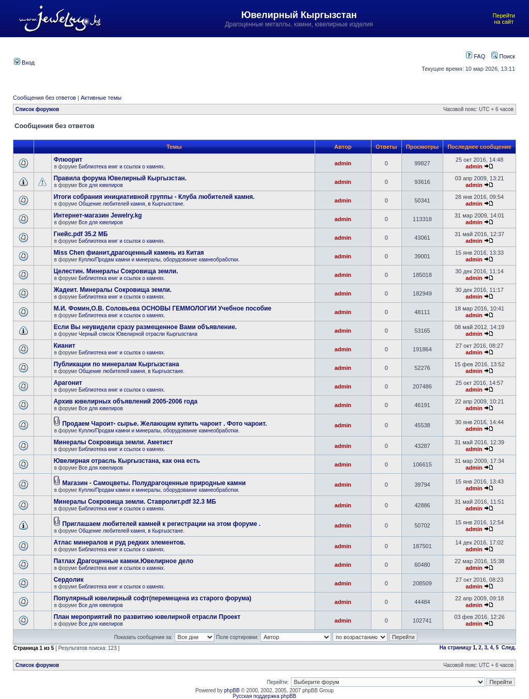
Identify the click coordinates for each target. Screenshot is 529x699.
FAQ (475, 56)
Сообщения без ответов (44, 98)
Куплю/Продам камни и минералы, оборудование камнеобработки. (159, 259)
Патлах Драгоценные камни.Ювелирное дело (124, 561)
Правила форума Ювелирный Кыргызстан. (120, 178)
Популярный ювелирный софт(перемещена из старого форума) (153, 598)
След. (509, 647)
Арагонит (68, 382)
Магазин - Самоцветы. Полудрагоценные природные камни (153, 483)
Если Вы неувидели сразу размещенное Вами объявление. (145, 327)
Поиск (503, 56)
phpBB (232, 690)
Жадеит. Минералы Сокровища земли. (113, 289)
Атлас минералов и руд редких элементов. (119, 542)
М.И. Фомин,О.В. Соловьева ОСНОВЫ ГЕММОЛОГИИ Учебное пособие (163, 308)
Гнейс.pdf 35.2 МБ (81, 234)
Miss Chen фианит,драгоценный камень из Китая (129, 252)
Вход (24, 62)
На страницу (456, 647)
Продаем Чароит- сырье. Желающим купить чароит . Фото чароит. (164, 423)
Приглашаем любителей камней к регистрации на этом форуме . (161, 523)
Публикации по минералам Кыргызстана (116, 364)
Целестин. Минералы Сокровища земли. (116, 271)
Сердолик (69, 579)
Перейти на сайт (503, 18)
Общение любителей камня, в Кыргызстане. (131, 204)
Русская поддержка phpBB (264, 696)
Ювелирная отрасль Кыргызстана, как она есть (127, 460)
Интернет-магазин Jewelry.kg (98, 215)
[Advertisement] (228, 61)
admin (343, 163)
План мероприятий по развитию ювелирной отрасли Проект (147, 616)
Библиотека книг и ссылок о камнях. (122, 166)
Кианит (64, 345)
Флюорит (68, 159)
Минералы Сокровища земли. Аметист (113, 442)
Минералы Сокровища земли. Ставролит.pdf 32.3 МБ (135, 501)
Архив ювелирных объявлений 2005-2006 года (126, 401)
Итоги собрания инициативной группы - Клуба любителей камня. (154, 196)
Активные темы (101, 98)
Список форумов (37, 109)
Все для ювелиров (101, 185)
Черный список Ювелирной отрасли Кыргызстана (138, 334)
